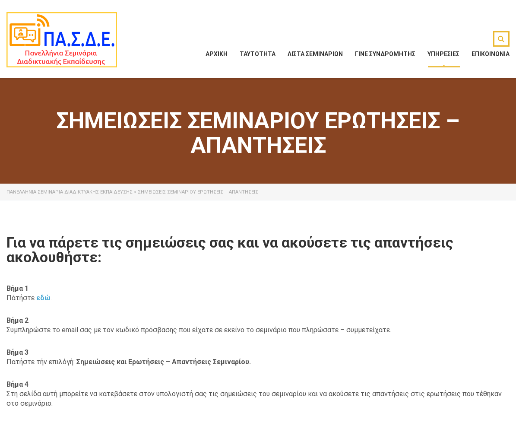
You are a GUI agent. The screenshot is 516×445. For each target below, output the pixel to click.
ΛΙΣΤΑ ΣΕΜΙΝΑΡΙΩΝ (315, 54)
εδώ (43, 298)
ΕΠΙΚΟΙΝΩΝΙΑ (491, 54)
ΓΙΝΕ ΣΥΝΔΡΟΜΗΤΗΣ (385, 54)
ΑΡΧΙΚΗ (217, 54)
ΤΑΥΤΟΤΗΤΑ (257, 54)
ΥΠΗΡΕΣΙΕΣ (443, 54)
